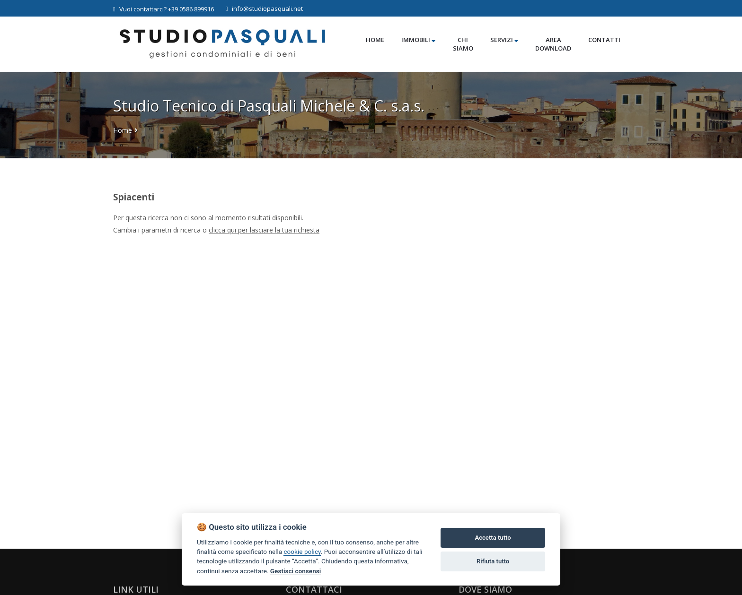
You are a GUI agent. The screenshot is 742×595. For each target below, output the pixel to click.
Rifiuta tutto (493, 561)
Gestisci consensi (295, 571)
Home (122, 130)
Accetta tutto (493, 537)
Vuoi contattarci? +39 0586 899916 (163, 9)
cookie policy (301, 551)
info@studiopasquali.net (264, 8)
